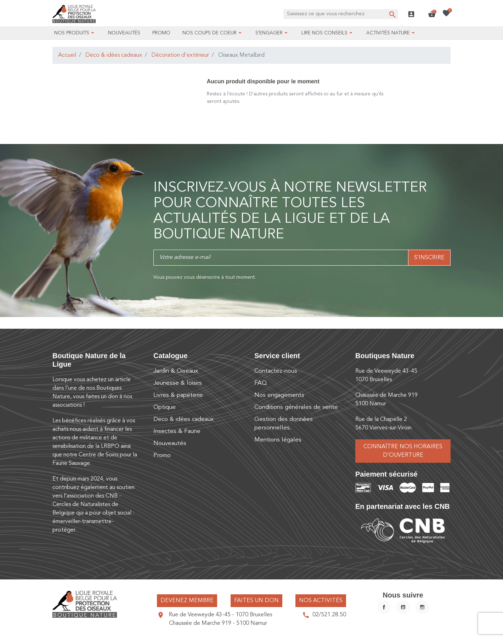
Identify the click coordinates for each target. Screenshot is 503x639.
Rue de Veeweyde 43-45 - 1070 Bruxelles (220, 615)
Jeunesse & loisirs (177, 383)
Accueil (67, 55)
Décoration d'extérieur (180, 55)
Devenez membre (187, 601)
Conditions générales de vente (296, 407)
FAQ (260, 383)
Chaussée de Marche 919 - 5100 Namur (218, 623)
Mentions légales (277, 440)
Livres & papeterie (178, 395)
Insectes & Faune (176, 431)
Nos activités (321, 601)
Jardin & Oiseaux (175, 371)
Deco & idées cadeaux (113, 55)
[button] (431, 14)
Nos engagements (279, 395)
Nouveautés (169, 443)
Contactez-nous (275, 371)
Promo (162, 455)
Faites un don (256, 601)
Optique (164, 407)
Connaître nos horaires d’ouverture (402, 451)
